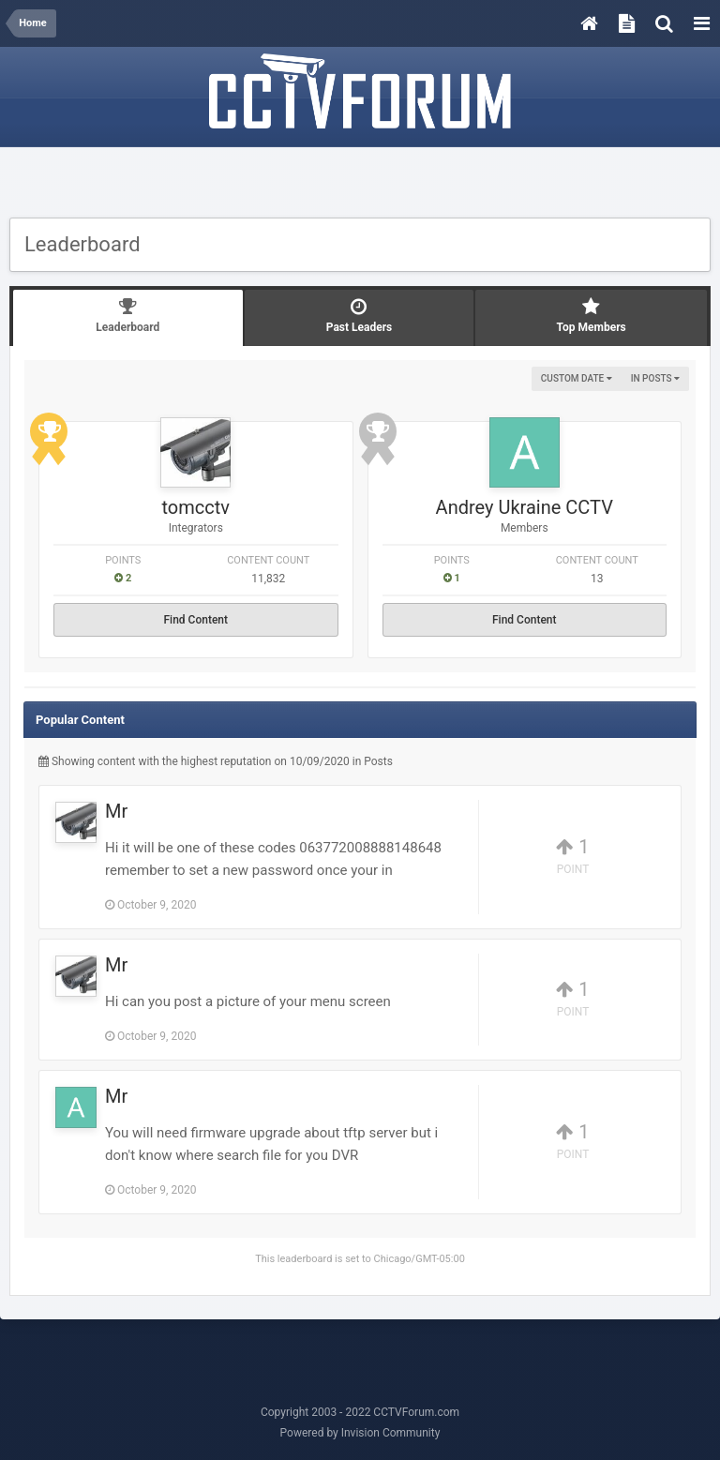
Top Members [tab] (591, 315)
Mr (116, 811)
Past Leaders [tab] (359, 315)
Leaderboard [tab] (128, 315)
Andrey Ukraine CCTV (524, 507)
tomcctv (196, 507)
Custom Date (576, 378)
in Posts (655, 378)
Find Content (195, 619)
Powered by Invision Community (360, 1432)
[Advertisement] (360, 185)
